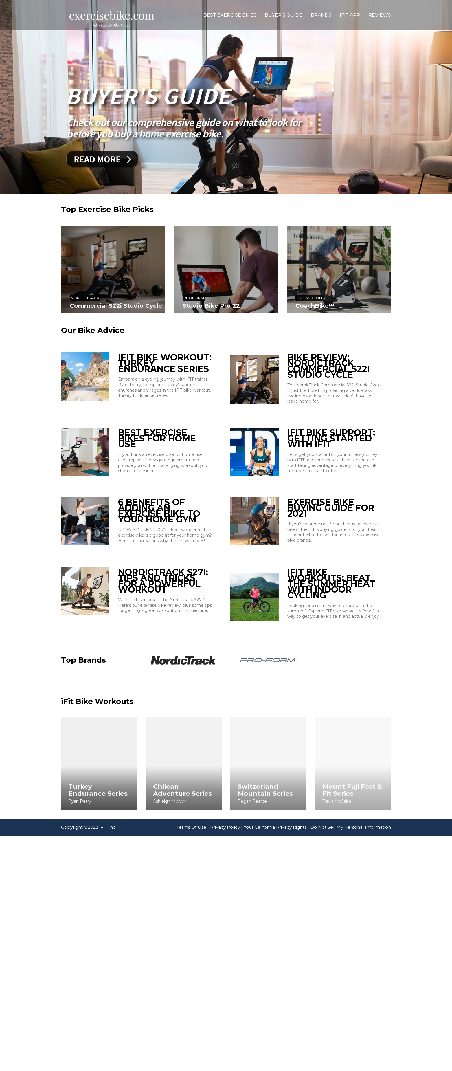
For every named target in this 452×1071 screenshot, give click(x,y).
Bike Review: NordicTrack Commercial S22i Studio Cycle (269, 366)
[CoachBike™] (260, 269)
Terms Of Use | (193, 859)
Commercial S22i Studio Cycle (116, 305)
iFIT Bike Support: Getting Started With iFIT (272, 477)
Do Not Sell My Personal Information (350, 859)
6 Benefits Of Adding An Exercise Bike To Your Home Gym (159, 576)
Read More (102, 159)
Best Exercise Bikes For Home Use (157, 477)
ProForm (154, 297)
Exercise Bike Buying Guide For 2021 (271, 573)
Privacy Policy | (226, 859)
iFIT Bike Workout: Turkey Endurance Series (165, 363)
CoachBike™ (237, 304)
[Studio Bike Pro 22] (186, 270)
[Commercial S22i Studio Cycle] (113, 269)
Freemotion (231, 296)
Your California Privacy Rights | (276, 859)
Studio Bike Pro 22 (172, 305)
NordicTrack (85, 298)
